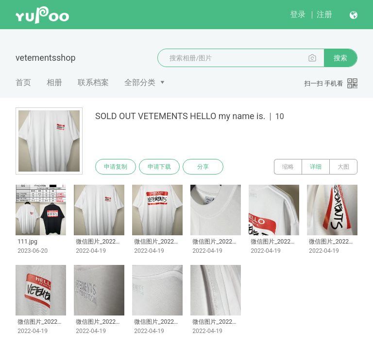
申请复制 (115, 166)
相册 (54, 82)
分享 (203, 166)
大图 (343, 166)
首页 (23, 82)
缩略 (288, 166)
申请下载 (159, 166)
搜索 (340, 58)
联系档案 (93, 82)
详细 (316, 166)
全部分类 (139, 82)
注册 (324, 14)
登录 (297, 14)
